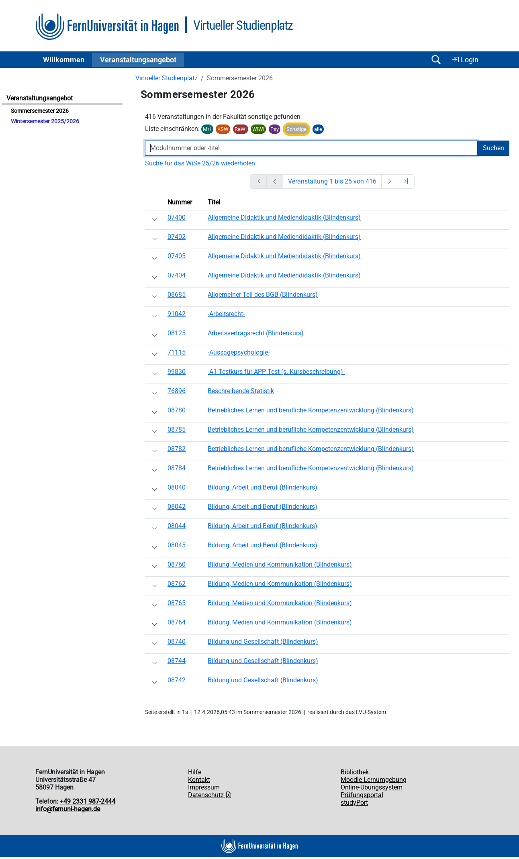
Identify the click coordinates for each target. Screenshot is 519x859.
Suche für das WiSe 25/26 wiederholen (200, 163)
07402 (177, 237)
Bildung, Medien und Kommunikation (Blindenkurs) (280, 564)
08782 (177, 449)
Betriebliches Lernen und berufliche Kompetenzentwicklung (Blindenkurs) (311, 410)
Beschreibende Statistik (241, 391)
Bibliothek (355, 772)
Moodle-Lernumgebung (374, 780)
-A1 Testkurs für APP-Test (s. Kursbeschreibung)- (276, 371)
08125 (177, 333)
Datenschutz (210, 795)
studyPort (354, 802)
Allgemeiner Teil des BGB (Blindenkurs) (263, 294)
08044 (177, 526)
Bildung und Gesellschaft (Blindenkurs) (263, 641)
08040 (177, 487)
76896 (177, 391)
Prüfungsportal (362, 795)
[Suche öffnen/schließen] (436, 59)
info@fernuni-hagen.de (67, 809)
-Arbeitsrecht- (226, 314)
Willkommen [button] (63, 60)
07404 (177, 275)
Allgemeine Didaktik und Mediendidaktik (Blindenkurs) (284, 217)
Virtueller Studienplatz (166, 78)
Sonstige (296, 129)
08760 (177, 564)
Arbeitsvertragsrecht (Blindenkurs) (256, 333)
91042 (177, 314)
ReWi (241, 129)
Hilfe (194, 772)
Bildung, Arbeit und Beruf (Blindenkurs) (262, 487)
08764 (177, 622)
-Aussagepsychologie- (239, 352)
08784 (177, 468)
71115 (177, 352)
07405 (177, 256)
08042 (177, 506)
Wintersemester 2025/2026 (45, 121)
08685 (177, 294)
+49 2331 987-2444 (87, 801)
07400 (177, 217)
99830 (177, 371)
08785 (177, 429)
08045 (177, 545)
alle (318, 129)
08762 (177, 584)
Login (465, 60)
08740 (177, 641)
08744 (177, 661)
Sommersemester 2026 (40, 111)
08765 (177, 603)
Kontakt (199, 780)
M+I (207, 129)
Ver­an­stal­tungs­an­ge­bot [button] (138, 60)
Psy (274, 129)
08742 (177, 680)
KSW (223, 129)
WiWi (258, 129)
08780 (177, 410)
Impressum (204, 787)
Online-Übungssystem (372, 787)
